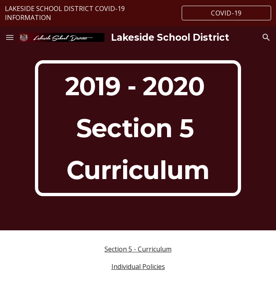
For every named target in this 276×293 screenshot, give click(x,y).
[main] (138, 128)
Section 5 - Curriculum (138, 249)
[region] (138, 13)
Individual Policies (138, 266)
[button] (10, 37)
